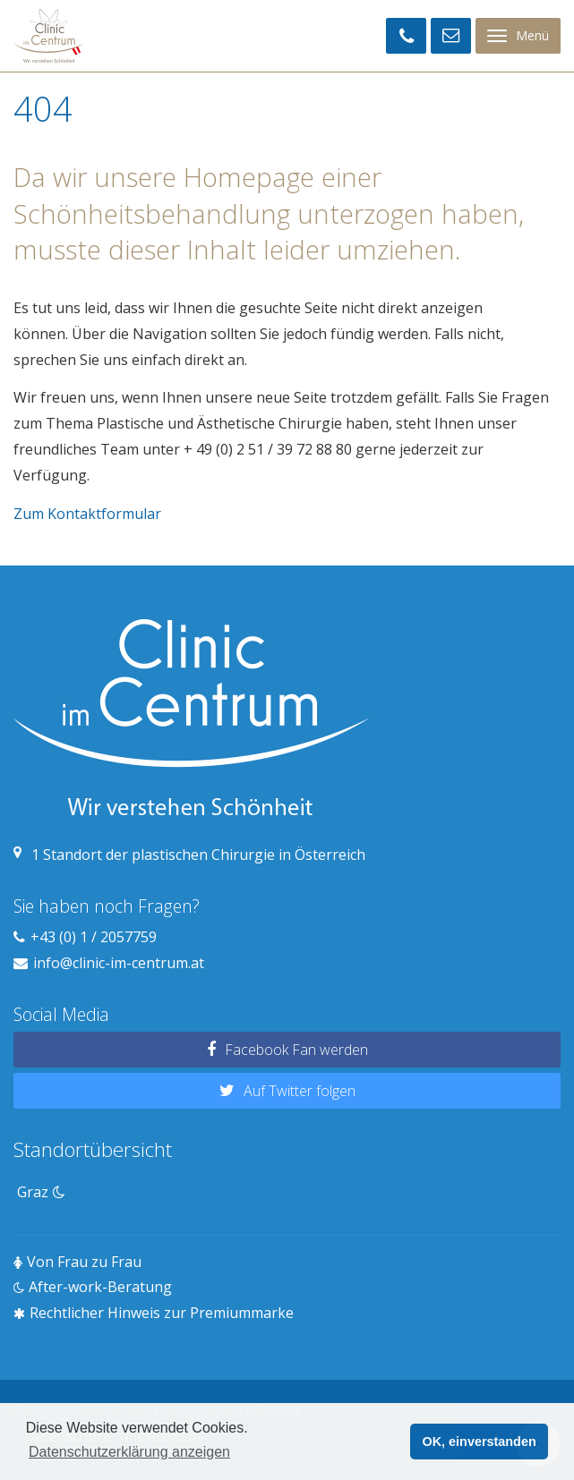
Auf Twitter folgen (300, 1091)
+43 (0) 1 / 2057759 (93, 937)
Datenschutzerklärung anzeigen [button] (129, 1451)
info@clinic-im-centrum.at (118, 963)
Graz (41, 1192)
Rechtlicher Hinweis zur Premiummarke (162, 1313)
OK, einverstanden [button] (479, 1441)
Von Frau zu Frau (84, 1262)
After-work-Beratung (100, 1287)
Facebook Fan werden (296, 1049)
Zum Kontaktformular (87, 513)
